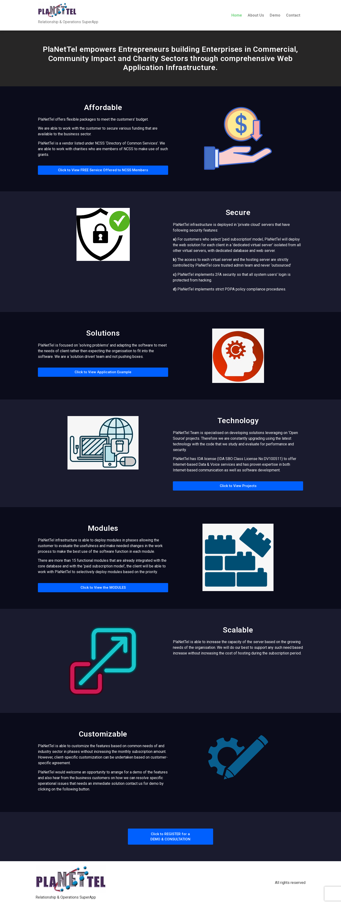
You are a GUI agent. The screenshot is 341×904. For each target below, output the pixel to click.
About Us (256, 15)
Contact (293, 15)
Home (236, 15)
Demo (275, 15)
